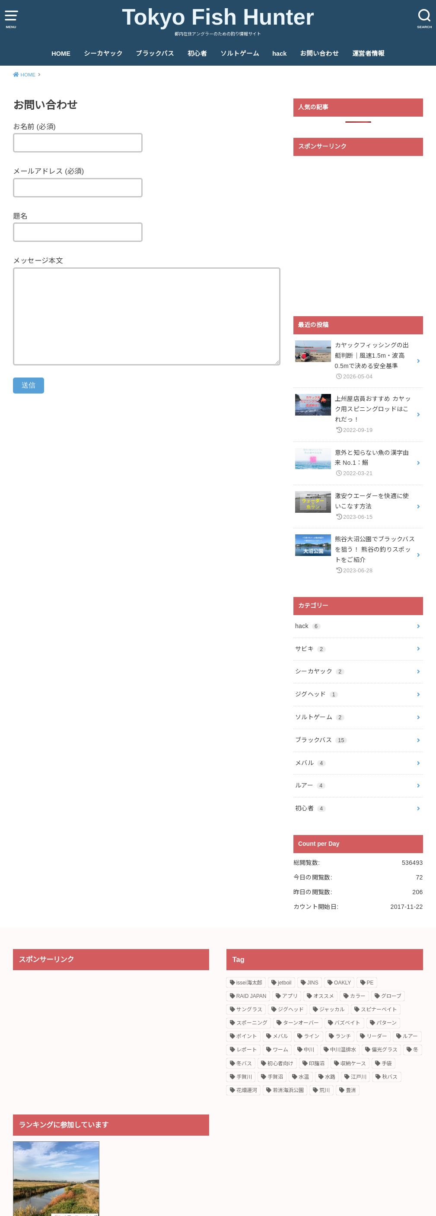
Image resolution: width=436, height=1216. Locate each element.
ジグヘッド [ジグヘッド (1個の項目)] (291, 1009)
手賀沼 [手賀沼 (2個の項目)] (275, 1077)
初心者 (197, 53)
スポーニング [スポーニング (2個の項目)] (251, 1023)
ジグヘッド (316, 694)
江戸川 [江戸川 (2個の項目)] (358, 1077)
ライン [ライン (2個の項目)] (311, 1036)
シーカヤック (103, 53)
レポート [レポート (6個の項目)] (246, 1050)
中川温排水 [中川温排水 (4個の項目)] (343, 1050)
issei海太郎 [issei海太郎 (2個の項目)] (249, 983)
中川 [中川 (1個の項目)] (309, 1050)
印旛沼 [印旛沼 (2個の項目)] (317, 1063)
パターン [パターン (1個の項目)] (386, 1023)
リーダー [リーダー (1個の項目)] (376, 1036)
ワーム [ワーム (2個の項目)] (280, 1050)
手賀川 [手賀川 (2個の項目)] (244, 1077)
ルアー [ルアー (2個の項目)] (410, 1036)
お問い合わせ (319, 53)
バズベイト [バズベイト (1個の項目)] (347, 1023)
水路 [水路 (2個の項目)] (330, 1077)
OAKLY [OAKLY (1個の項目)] (342, 983)
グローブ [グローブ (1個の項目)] (391, 996)
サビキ (310, 648)
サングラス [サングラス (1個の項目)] (249, 1009)
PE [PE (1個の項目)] (370, 983)
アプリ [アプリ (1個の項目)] (290, 996)
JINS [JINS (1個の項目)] (312, 983)
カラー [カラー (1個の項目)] (358, 996)
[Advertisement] (358, 236)
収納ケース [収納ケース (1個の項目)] (353, 1063)
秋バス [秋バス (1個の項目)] (390, 1077)
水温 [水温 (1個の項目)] (304, 1077)
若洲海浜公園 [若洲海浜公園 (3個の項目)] (288, 1090)
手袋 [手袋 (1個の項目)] (387, 1063)
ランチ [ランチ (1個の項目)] (343, 1036)
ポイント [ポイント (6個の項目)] (246, 1036)
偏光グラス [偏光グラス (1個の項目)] (385, 1050)
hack (279, 53)
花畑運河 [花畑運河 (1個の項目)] (246, 1090)
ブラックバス (155, 53)
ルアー (310, 785)
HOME (60, 53)
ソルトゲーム (239, 53)
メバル (310, 762)
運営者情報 (368, 53)
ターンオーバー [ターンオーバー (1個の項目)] (301, 1023)
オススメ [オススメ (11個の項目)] (323, 996)
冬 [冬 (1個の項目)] (415, 1050)
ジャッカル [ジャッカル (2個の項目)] (332, 1009)
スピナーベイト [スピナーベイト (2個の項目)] (379, 1009)
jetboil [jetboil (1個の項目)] (284, 983)
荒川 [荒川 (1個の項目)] (324, 1090)
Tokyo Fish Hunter (218, 17)
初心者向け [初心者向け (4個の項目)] (280, 1063)
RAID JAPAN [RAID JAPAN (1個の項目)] (251, 996)
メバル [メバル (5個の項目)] (280, 1036)
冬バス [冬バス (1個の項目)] (244, 1063)
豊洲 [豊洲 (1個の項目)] (351, 1090)
